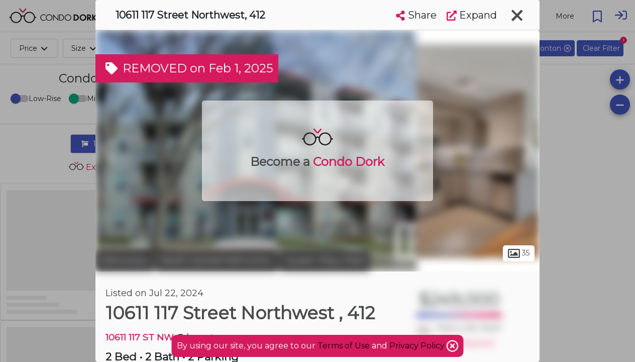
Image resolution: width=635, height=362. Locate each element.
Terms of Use (344, 345)
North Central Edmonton (217, 260)
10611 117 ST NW (139, 337)
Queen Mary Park (325, 260)
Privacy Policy (418, 345)
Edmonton (124, 260)
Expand (472, 15)
